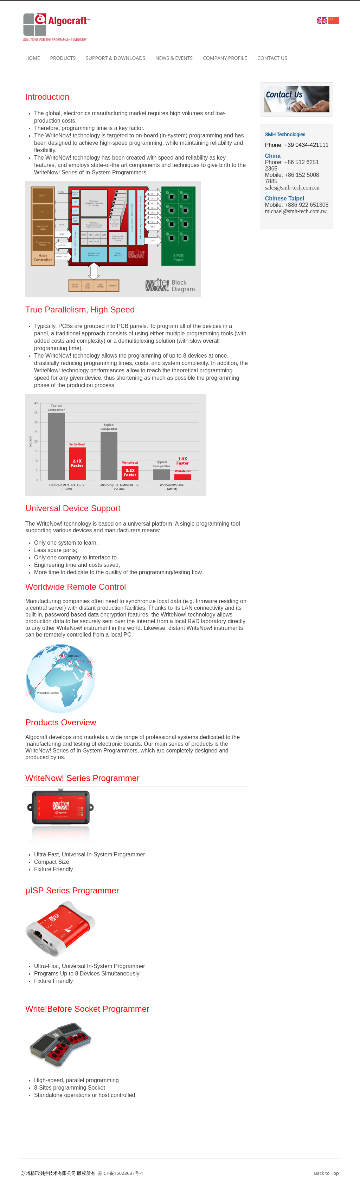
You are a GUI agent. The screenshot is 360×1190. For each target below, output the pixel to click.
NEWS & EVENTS (174, 58)
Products (63, 58)
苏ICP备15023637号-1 (120, 1173)
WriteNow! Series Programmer (82, 778)
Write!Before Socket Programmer (87, 1009)
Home (32, 58)
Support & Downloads (115, 58)
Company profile (225, 58)
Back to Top (326, 1173)
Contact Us (272, 58)
